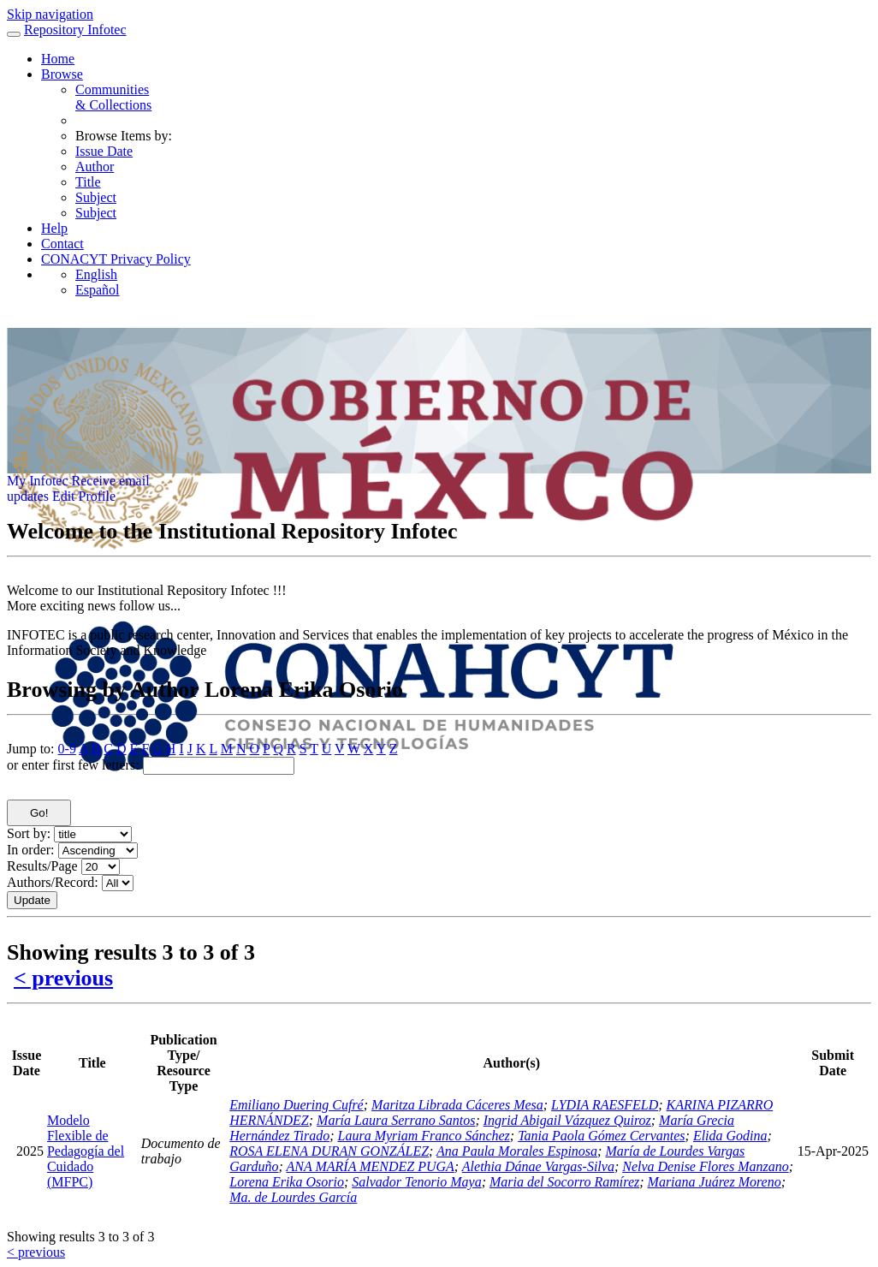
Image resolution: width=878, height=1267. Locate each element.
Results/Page (42, 866)
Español (97, 290)
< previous (63, 978)
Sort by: (28, 833)
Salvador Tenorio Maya (416, 1182)
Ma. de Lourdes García (293, 1197)
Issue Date (104, 151)
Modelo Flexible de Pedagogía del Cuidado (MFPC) (85, 1151)
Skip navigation (50, 14)
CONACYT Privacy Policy (116, 259)
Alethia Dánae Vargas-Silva (538, 1166)
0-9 (67, 748)
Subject (95, 197)
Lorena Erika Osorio (286, 1182)
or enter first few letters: (73, 765)
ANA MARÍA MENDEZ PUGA (370, 1166)
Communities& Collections (113, 97)
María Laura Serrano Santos (396, 1120)
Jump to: (31, 748)
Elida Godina (730, 1135)
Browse (62, 74)
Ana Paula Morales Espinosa (516, 1151)
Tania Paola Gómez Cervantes (601, 1135)
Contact (62, 243)
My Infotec (37, 480)
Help (54, 228)
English (96, 274)
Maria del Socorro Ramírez (564, 1182)
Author (94, 166)
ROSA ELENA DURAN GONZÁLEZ (329, 1151)
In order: (31, 849)
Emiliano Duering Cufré (296, 1104)
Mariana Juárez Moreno (714, 1182)
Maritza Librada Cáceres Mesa (457, 1104)
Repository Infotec (75, 29)
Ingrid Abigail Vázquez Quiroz (567, 1120)
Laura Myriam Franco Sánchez (424, 1135)
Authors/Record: (52, 882)
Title (88, 182)
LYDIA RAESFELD (604, 1104)
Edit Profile (84, 496)
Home (57, 58)
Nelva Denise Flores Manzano (705, 1166)
